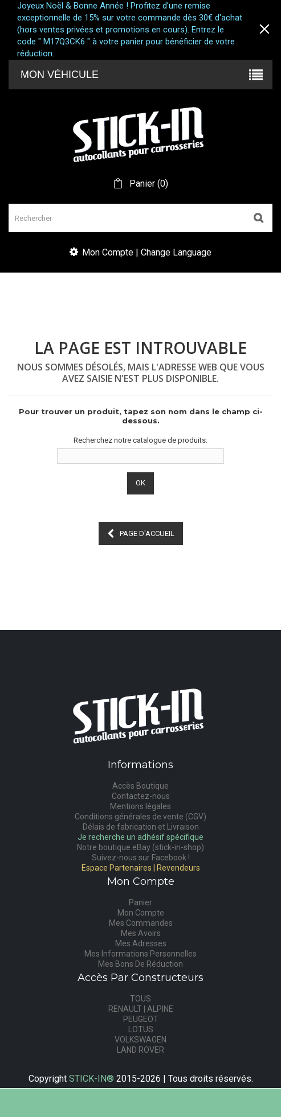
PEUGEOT (140, 1019)
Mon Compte (140, 912)
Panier (140, 902)
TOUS (140, 998)
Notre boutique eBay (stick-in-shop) (140, 847)
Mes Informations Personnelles (140, 953)
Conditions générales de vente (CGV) (140, 816)
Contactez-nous (141, 796)
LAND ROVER (140, 1049)
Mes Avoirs (141, 933)
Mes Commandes (141, 923)
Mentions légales (140, 806)
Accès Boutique (140, 785)
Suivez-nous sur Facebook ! (141, 857)
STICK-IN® (91, 1078)
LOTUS (140, 1029)
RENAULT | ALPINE (140, 1008)
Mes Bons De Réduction (140, 963)
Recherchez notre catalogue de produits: (140, 440)
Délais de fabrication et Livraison (141, 826)
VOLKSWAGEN (140, 1039)
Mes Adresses (140, 943)
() (147, 183)
